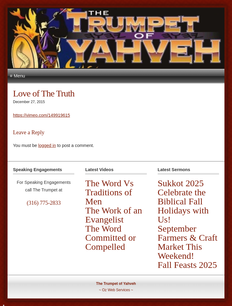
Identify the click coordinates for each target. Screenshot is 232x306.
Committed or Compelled (110, 242)
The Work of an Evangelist (113, 214)
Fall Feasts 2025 (187, 265)
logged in (47, 145)
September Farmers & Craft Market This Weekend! (188, 242)
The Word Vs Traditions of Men (109, 192)
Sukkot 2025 (181, 183)
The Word (103, 228)
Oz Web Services (116, 290)
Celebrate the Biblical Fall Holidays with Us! (183, 205)
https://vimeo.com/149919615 (41, 115)
